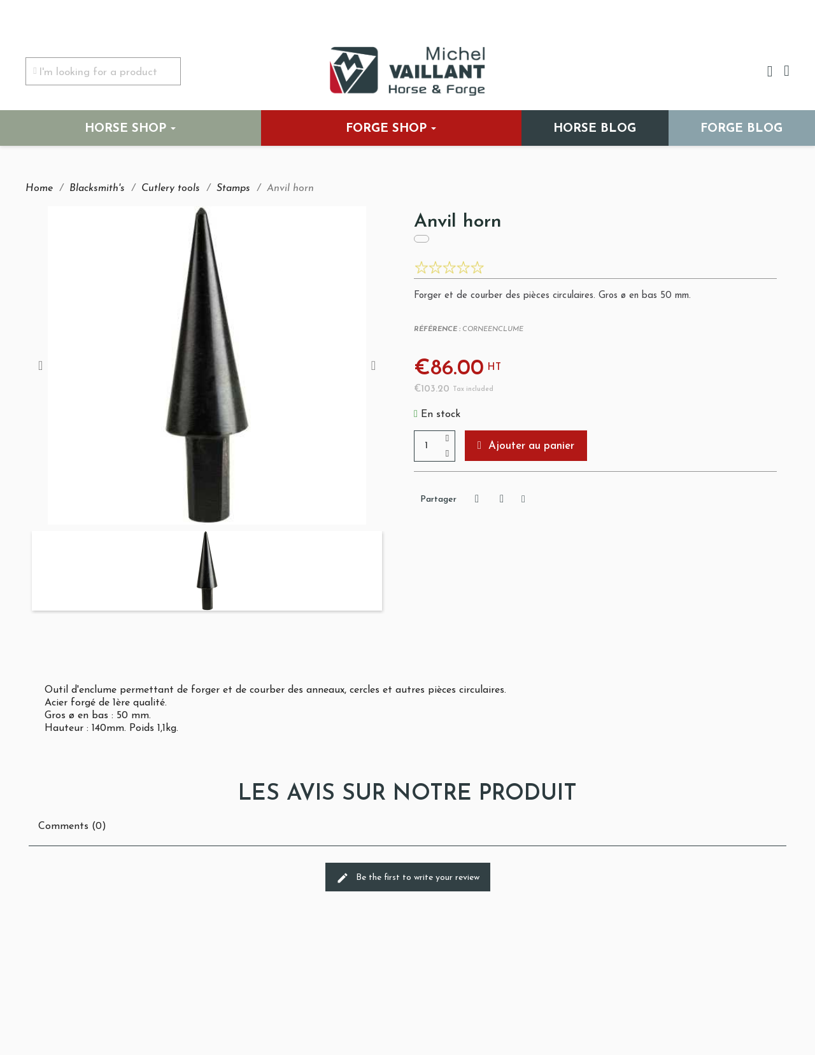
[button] (526, 445)
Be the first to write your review (407, 878)
